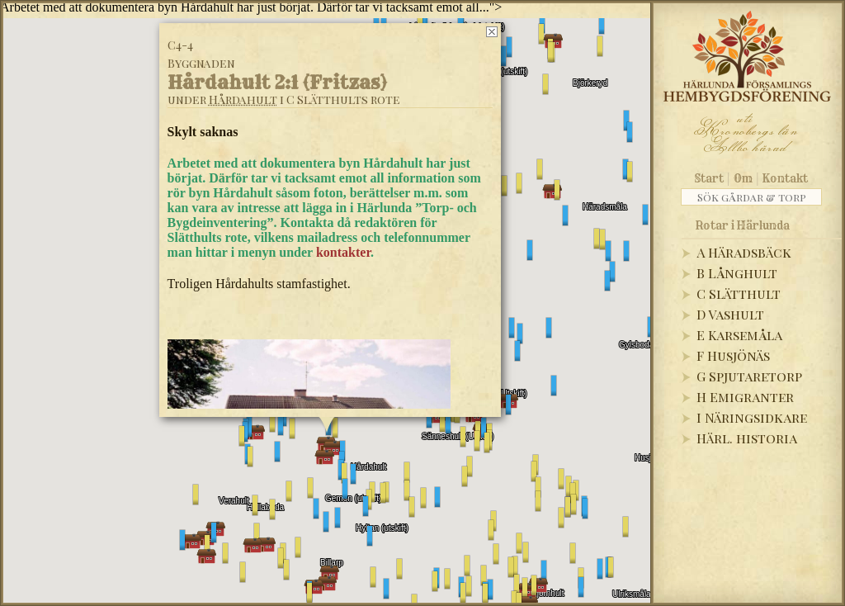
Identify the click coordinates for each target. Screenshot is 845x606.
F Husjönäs (733, 355)
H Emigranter (745, 396)
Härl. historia (746, 438)
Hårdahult (243, 99)
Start (709, 178)
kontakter (343, 252)
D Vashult (730, 314)
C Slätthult (738, 293)
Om (743, 178)
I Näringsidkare (751, 417)
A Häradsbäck (743, 252)
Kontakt (785, 178)
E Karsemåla (739, 334)
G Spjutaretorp (749, 376)
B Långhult (736, 273)
